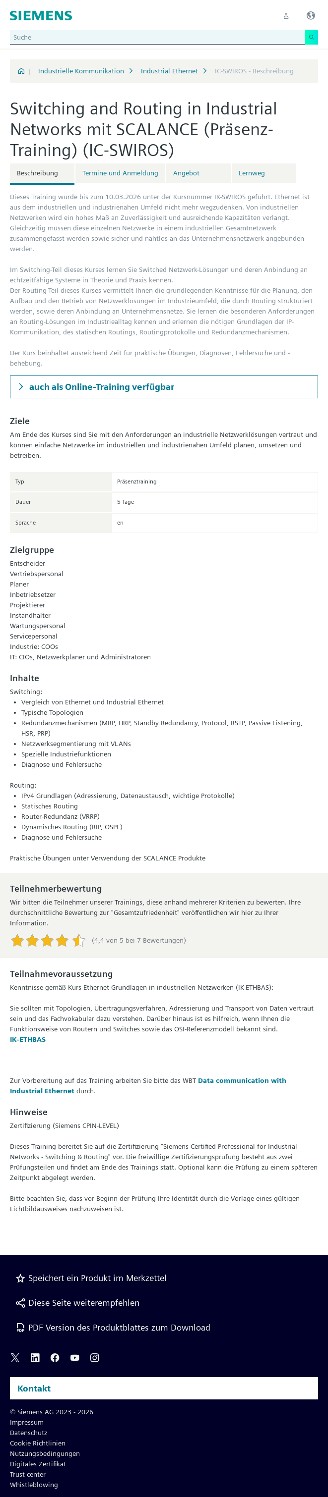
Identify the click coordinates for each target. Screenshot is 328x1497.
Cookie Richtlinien (38, 1443)
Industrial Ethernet (169, 71)
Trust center (28, 1474)
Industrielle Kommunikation (81, 71)
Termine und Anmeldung (120, 173)
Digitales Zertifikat (38, 1464)
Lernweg (252, 173)
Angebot (186, 173)
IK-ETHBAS (28, 1039)
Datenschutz (28, 1433)
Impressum (27, 1422)
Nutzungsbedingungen (45, 1453)
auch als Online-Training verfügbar (100, 386)
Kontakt (34, 1388)
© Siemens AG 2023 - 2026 (51, 1412)
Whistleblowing (34, 1485)
